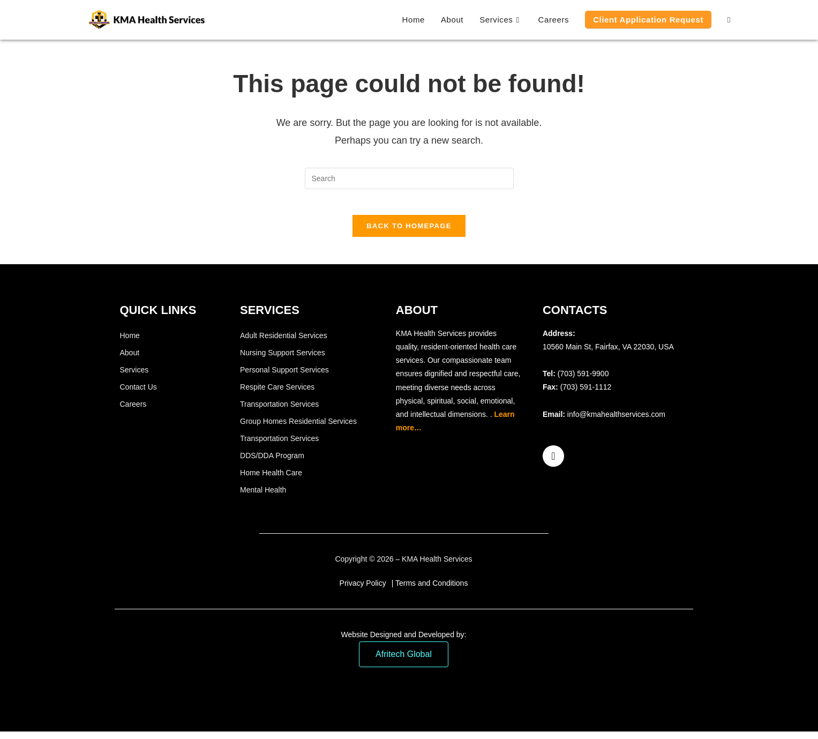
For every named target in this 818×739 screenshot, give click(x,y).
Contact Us (138, 394)
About (130, 359)
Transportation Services (279, 411)
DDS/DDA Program (272, 462)
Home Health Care (271, 479)
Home (130, 342)
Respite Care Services (277, 394)
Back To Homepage (408, 233)
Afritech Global (404, 661)
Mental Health (263, 496)
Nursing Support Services (282, 359)
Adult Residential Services (283, 342)
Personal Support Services (284, 376)
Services (134, 376)
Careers (133, 411)
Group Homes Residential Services (298, 428)
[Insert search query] (409, 178)
